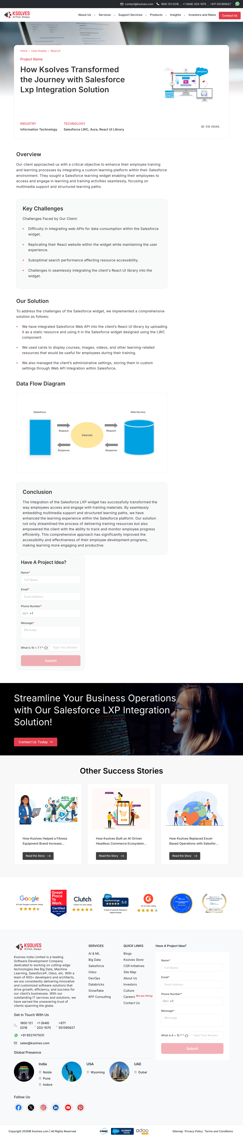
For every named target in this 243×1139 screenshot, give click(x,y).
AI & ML (94, 955)
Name (25, 572)
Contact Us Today (36, 743)
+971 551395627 (220, 4)
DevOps (94, 980)
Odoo (92, 974)
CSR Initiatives (133, 968)
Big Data (94, 961)
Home (23, 51)
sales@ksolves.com (35, 1045)
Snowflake (96, 992)
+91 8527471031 (28, 1037)
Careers (137, 998)
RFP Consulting (99, 998)
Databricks (96, 986)
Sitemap (177, 1133)
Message (27, 623)
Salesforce (96, 968)
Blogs (127, 955)
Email (25, 589)
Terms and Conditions (219, 1133)
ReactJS (56, 51)
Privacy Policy (194, 1133)
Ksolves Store (133, 961)
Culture (128, 992)
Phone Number (31, 606)
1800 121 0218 (170, 4)
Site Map (129, 974)
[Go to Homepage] (16, 14)
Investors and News (202, 15)
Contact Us (229, 15)
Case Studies (39, 51)
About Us (130, 980)
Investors (130, 986)
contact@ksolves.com (139, 4)
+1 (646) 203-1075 (194, 4)
